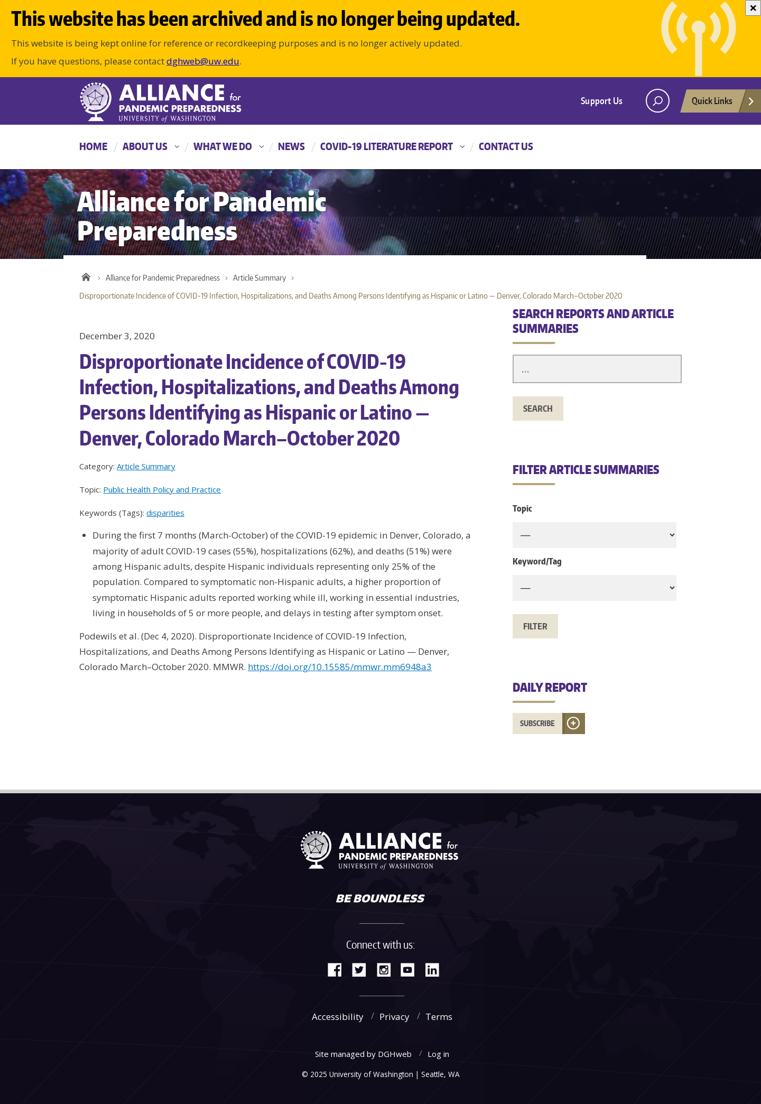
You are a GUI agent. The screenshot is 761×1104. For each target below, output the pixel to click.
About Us (145, 146)
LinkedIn (436, 969)
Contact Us (506, 146)
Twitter (363, 969)
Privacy (394, 1016)
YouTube (412, 969)
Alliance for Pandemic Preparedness (163, 278)
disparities (165, 512)
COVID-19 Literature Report (386, 146)
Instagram (387, 969)
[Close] (753, 8)
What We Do (222, 146)
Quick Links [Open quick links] (723, 104)
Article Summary (259, 278)
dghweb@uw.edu (202, 61)
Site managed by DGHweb (363, 1054)
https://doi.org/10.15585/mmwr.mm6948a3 (340, 667)
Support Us (602, 100)
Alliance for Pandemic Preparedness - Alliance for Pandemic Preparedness (166, 102)
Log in (438, 1054)
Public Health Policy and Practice (162, 489)
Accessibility (338, 1016)
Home (93, 146)
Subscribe (537, 723)
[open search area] (658, 101)
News (291, 146)
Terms (438, 1016)
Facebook (339, 969)
